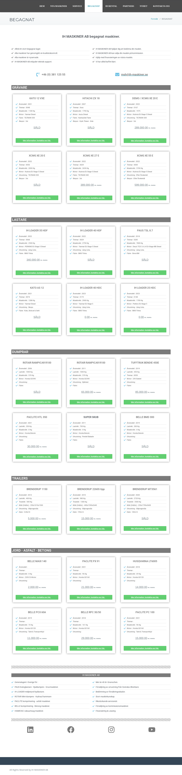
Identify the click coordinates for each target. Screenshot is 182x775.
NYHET (143, 6)
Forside (154, 19)
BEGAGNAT (94, 6)
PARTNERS (128, 6)
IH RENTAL (111, 6)
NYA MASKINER (58, 6)
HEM (42, 6)
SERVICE (77, 6)
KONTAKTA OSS (161, 6)
